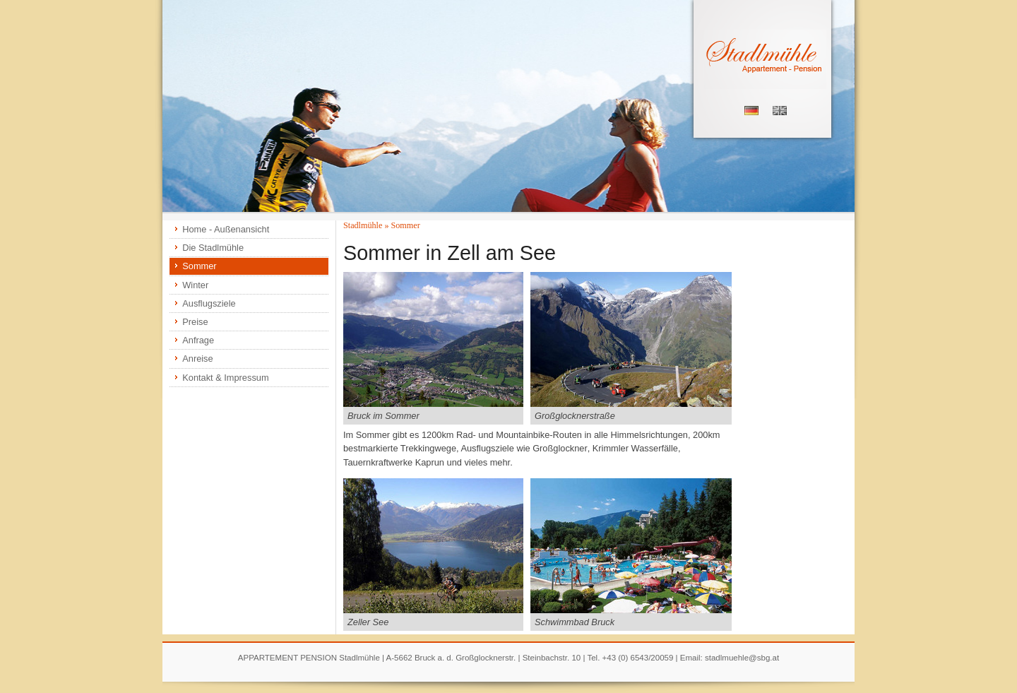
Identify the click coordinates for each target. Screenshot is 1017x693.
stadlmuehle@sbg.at (742, 657)
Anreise (197, 358)
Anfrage (198, 340)
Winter (195, 285)
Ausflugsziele (208, 303)
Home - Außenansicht (225, 229)
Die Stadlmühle (213, 247)
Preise (195, 321)
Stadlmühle (362, 225)
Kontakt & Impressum (225, 377)
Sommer (199, 266)
